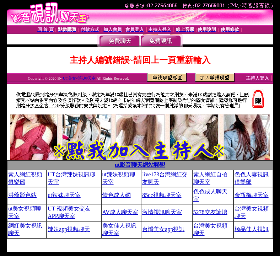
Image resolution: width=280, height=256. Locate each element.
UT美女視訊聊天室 (79, 78)
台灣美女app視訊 (163, 229)
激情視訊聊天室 (162, 212)
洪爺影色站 (22, 195)
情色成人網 (116, 195)
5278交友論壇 (210, 212)
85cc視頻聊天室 (161, 195)
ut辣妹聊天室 (64, 195)
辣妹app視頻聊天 (69, 229)
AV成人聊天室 (120, 212)
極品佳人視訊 (252, 229)
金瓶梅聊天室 (252, 195)
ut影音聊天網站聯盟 (140, 165)
